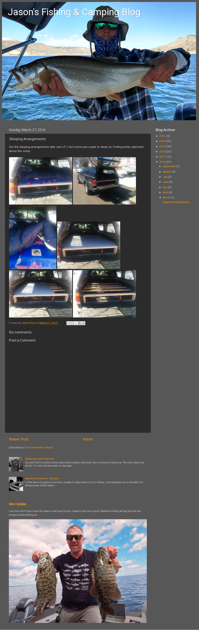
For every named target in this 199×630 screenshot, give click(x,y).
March (166, 197)
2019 (162, 146)
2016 (162, 161)
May (165, 187)
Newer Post (18, 439)
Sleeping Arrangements (175, 202)
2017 (162, 156)
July (165, 176)
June (166, 181)
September (169, 166)
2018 (162, 151)
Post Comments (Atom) (39, 447)
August (167, 171)
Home (88, 439)
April (166, 192)
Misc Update (17, 504)
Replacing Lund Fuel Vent (39, 458)
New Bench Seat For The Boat (42, 478)
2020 (162, 141)
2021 (162, 135)
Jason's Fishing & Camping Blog (74, 12)
